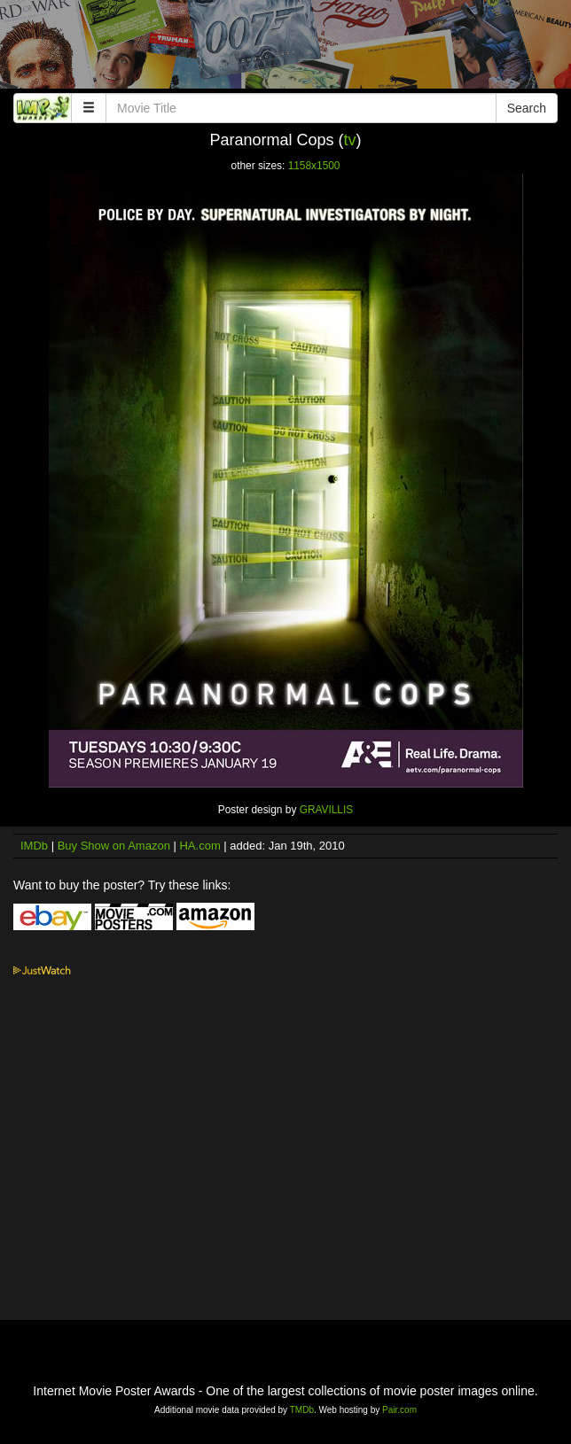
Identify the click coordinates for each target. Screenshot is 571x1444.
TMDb (302, 1410)
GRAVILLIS (327, 810)
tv (350, 140)
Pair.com (399, 1410)
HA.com (199, 845)
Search (526, 108)
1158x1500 (314, 165)
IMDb (34, 845)
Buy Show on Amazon (114, 845)
